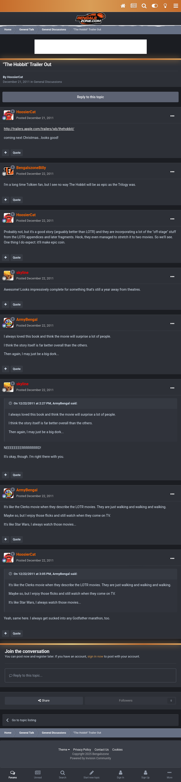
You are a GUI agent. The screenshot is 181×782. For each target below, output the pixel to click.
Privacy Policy (82, 749)
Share (43, 700)
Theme (64, 749)
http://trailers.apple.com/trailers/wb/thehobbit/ (39, 129)
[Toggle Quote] (11, 403)
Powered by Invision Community (90, 758)
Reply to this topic (90, 97)
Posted (35, 118)
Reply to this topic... (25, 675)
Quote (16, 152)
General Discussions (48, 82)
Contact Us (101, 749)
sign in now (95, 656)
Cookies (117, 749)
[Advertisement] (91, 47)
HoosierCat (15, 77)
